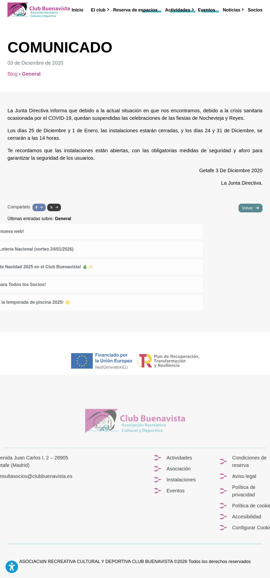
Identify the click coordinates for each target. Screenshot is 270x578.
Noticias (231, 9)
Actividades (177, 9)
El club (98, 9)
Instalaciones (227, 479)
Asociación (224, 468)
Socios (255, 9)
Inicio (77, 9)
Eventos (206, 9)
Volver (247, 214)
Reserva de (135, 9)
